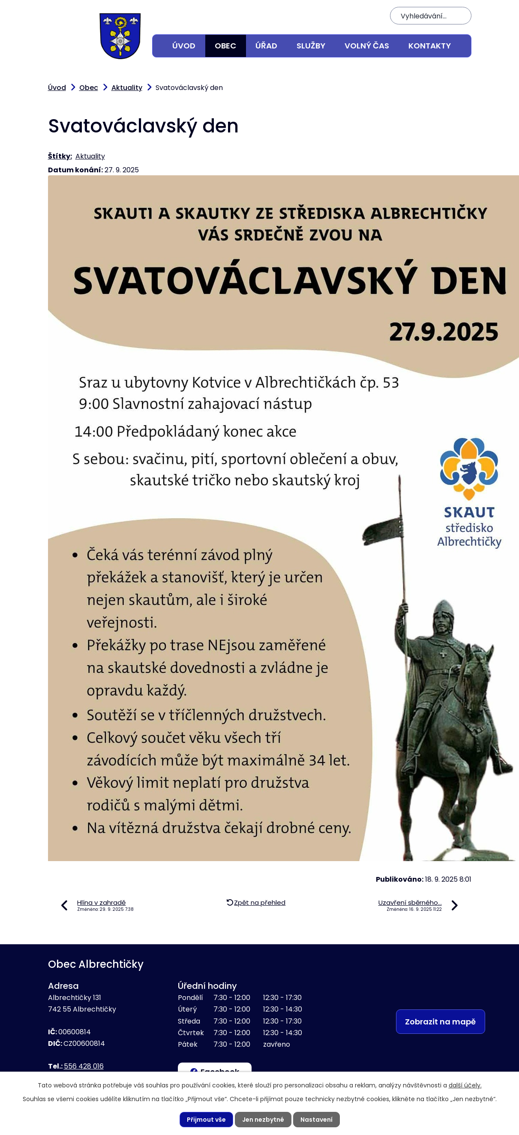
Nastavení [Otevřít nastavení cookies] (316, 1119)
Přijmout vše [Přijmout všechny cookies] (206, 1119)
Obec (225, 45)
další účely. (465, 1085)
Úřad (266, 45)
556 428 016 (84, 1066)
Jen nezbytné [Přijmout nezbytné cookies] (263, 1119)
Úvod (183, 45)
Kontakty (429, 45)
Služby (311, 45)
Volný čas (367, 45)
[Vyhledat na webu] (430, 15)
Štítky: (60, 156)
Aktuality (126, 88)
